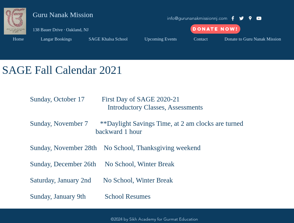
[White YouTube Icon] (259, 18)
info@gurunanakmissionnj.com (197, 18)
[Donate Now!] (215, 29)
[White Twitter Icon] (241, 18)
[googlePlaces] (250, 18)
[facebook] (233, 18)
